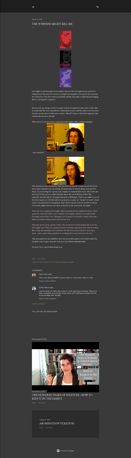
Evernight (55, 262)
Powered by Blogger (65, 450)
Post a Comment (38, 304)
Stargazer (70, 262)
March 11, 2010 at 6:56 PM (47, 298)
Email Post (41, 259)
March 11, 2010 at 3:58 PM (47, 281)
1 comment (41, 403)
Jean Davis (43, 274)
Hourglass (63, 262)
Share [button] (34, 259)
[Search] (97, 6)
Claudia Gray (47, 262)
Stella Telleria (44, 288)
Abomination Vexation (57, 423)
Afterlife (39, 262)
